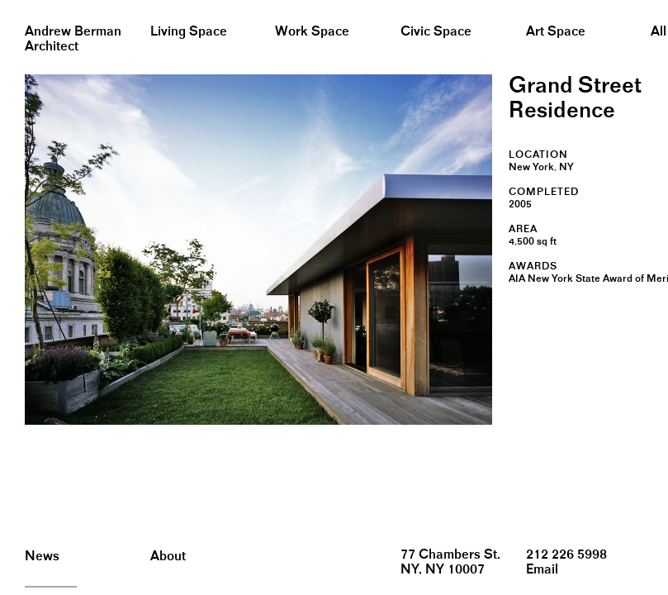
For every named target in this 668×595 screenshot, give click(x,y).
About (168, 557)
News (42, 557)
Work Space (312, 32)
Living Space (188, 32)
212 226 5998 (566, 555)
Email (542, 570)
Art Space (555, 32)
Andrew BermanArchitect (73, 39)
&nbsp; (16, 6)
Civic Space (435, 32)
